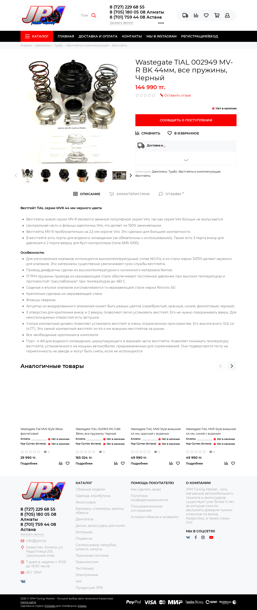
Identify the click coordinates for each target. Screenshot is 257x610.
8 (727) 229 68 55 (127, 7)
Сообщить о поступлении (186, 120)
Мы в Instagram (161, 36)
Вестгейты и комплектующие (199, 171)
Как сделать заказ (146, 489)
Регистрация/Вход (199, 36)
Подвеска (84, 538)
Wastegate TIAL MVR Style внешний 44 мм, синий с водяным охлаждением (211, 431)
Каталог (37, 36)
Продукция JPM (89, 588)
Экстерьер (85, 568)
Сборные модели (90, 489)
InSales (82, 605)
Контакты (132, 36)
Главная (66, 36)
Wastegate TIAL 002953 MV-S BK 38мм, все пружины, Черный (98, 431)
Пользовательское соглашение (147, 508)
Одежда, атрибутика (93, 496)
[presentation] (15, 175)
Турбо (172, 171)
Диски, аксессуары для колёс (101, 526)
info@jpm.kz (36, 541)
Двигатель (159, 171)
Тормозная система (92, 555)
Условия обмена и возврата (154, 517)
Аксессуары (86, 502)
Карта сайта (28, 602)
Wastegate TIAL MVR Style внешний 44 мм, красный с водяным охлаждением (156, 431)
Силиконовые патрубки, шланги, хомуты (96, 547)
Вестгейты (142, 175)
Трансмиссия (87, 562)
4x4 (78, 581)
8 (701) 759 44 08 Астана (136, 17)
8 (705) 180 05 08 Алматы (137, 12)
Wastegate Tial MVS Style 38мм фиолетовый (41, 431)
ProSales (50, 605)
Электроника (87, 575)
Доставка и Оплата (98, 36)
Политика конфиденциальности (149, 498)
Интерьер (84, 532)
